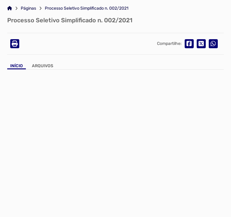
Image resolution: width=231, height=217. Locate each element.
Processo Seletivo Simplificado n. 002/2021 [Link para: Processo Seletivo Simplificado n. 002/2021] (86, 8)
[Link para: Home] (9, 8)
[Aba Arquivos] (42, 66)
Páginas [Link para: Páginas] (28, 8)
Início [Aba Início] (16, 66)
